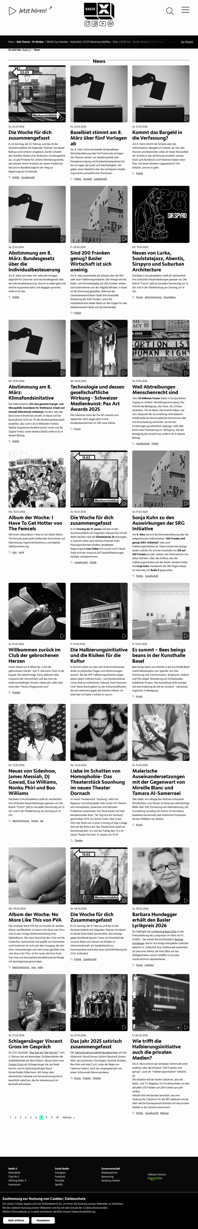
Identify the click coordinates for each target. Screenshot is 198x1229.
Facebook (60, 1178)
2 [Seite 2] (15, 1118)
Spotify (59, 1185)
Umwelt (87, 180)
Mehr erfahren (16, 1220)
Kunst (77, 430)
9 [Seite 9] (51, 1118)
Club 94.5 (14, 1178)
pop (14, 554)
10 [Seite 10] (57, 1118)
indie (40, 968)
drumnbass (170, 298)
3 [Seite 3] (20, 1118)
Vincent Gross (16, 1065)
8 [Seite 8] (46, 1118)
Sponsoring (107, 1178)
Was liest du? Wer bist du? (44, 1054)
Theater (78, 842)
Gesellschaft (28, 179)
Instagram (60, 1174)
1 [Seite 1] (10, 1118)
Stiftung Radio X (17, 1182)
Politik (15, 179)
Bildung (164, 1114)
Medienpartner (109, 1174)
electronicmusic (153, 298)
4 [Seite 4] (25, 1118)
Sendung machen (110, 1182)
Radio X (27, 49)
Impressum (15, 1185)
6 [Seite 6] (36, 1118)
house (139, 298)
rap (41, 822)
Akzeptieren (43, 1220)
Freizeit (16, 694)
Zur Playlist (187, 39)
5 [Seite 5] (31, 1118)
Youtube (59, 1182)
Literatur (149, 966)
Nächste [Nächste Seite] (69, 1118)
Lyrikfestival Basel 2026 (163, 932)
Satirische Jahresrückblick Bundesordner (96, 1054)
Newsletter (14, 1174)
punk (21, 554)
